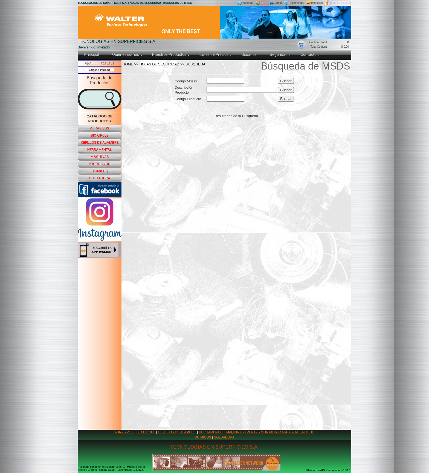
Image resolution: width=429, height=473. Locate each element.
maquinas (100, 157)
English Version (99, 69)
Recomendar (296, 2)
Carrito (278, 2)
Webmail (247, 2)
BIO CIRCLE (146, 432)
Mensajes (317, 2)
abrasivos (99, 128)
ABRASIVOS (124, 432)
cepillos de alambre (99, 142)
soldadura (99, 178)
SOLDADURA (224, 437)
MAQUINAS (235, 432)
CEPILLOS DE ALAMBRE (177, 432)
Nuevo (264, 2)
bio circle (99, 135)
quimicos (99, 171)
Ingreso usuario (340, 2)
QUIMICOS (203, 437)
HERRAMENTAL (211, 432)
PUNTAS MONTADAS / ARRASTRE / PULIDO (281, 432)
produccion (100, 164)
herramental (99, 150)
